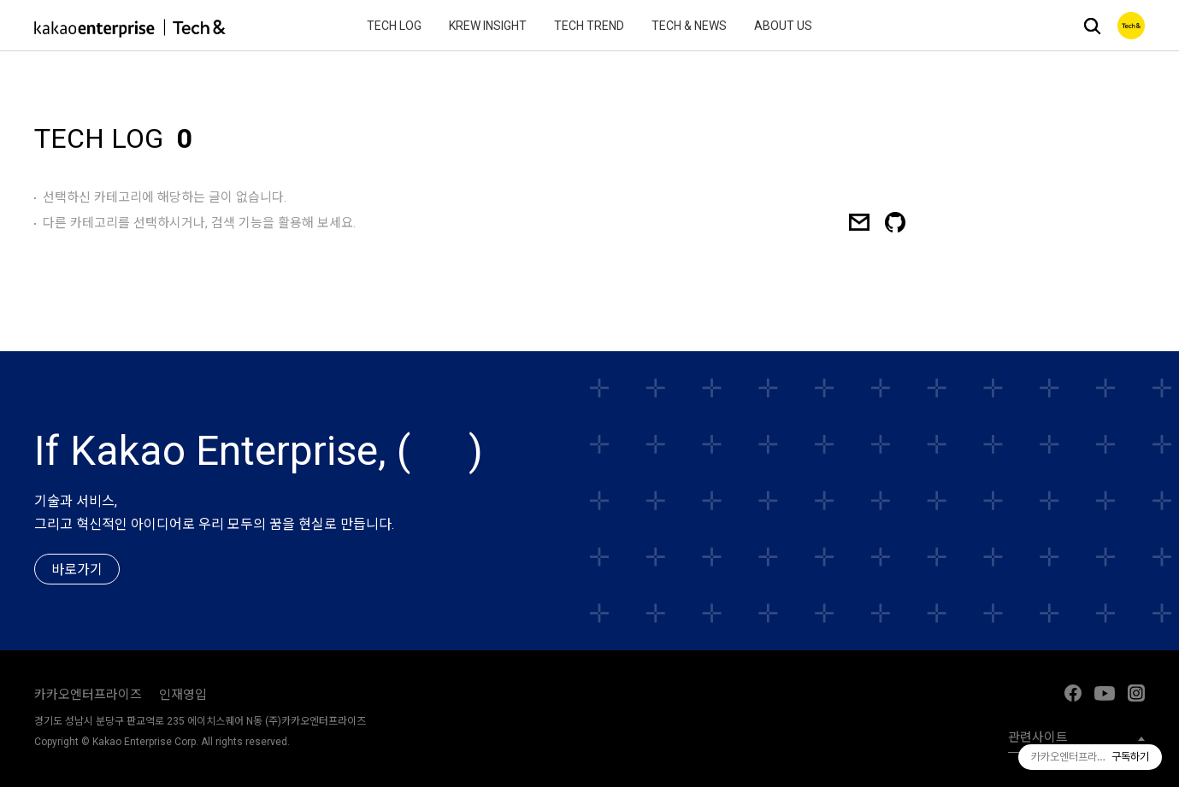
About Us (783, 25)
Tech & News (689, 25)
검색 (1092, 25)
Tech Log (394, 25)
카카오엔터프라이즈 (88, 694)
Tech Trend (589, 25)
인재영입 (183, 694)
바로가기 (77, 570)
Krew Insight (488, 25)
